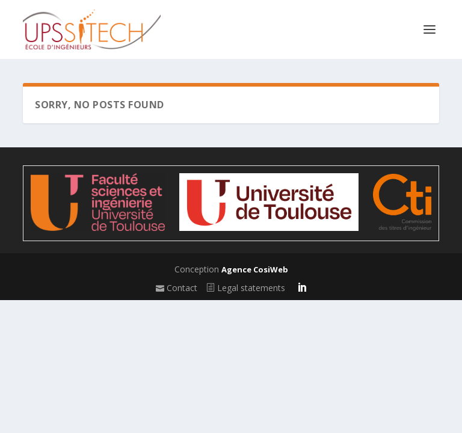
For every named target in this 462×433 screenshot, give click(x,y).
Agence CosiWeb (254, 269)
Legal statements (245, 287)
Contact (176, 287)
